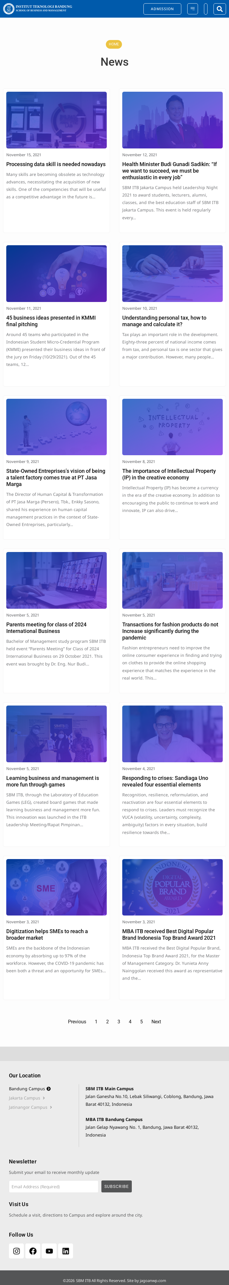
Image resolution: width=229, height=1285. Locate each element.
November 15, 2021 (23, 154)
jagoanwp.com (153, 1280)
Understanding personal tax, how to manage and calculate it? (164, 321)
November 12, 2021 (139, 154)
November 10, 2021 (139, 308)
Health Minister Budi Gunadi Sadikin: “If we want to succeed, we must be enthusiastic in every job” (169, 170)
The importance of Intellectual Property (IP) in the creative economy (169, 474)
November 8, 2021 (138, 461)
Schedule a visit (24, 1215)
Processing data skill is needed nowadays (56, 164)
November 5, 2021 (22, 615)
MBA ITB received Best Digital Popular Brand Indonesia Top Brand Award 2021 (169, 934)
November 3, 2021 (22, 921)
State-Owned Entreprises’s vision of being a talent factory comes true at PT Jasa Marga (55, 477)
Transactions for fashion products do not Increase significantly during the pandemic (170, 631)
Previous (77, 1022)
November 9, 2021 (22, 461)
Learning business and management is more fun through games (52, 781)
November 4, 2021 (138, 768)
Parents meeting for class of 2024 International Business (46, 627)
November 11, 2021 (23, 308)
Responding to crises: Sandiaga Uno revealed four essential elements (165, 781)
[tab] (44, 1088)
